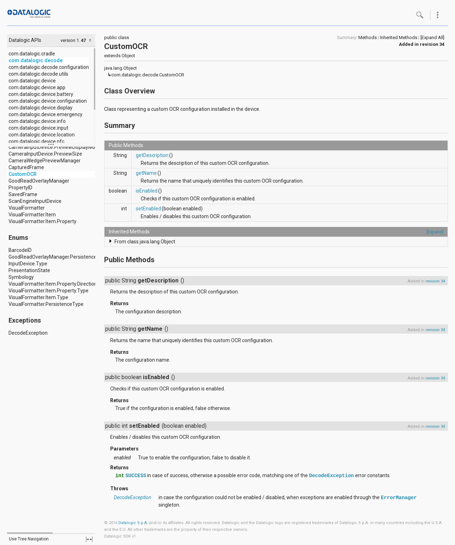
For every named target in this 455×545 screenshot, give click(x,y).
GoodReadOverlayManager (39, 181)
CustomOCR (23, 174)
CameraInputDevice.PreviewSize (45, 154)
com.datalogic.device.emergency (45, 114)
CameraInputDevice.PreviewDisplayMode (55, 147)
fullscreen (89, 539)
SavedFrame (23, 194)
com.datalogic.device (32, 80)
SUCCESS (135, 476)
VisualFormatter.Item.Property (42, 221)
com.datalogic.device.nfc (36, 141)
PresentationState (29, 270)
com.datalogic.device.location (42, 134)
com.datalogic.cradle (32, 53)
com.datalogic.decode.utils (38, 74)
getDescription (152, 155)
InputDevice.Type (28, 263)
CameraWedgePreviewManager (45, 160)
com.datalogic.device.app (37, 87)
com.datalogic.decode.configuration (49, 67)
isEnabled (146, 191)
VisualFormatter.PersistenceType (46, 304)
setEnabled (148, 208)
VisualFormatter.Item (32, 214)
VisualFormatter (27, 208)
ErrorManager (399, 498)
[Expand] (435, 231)
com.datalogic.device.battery (41, 94)
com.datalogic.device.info (37, 121)
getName (146, 173)
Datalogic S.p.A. (133, 522)
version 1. (70, 40)
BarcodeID (20, 250)
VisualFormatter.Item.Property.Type (49, 290)
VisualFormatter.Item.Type (38, 297)
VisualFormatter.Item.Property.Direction (53, 284)
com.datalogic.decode (36, 60)
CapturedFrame (26, 167)
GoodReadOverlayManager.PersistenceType (58, 257)
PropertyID (20, 187)
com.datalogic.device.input (38, 128)
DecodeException (28, 333)
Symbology (21, 277)
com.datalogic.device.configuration (48, 101)
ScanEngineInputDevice (35, 201)
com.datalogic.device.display (41, 107)
